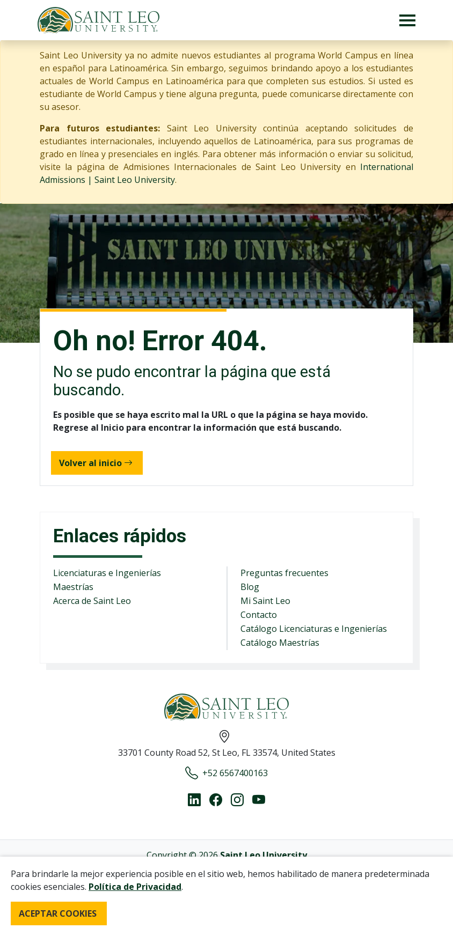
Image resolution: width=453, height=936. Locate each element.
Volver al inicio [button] (96, 462)
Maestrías (73, 587)
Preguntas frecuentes (284, 573)
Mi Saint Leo (265, 601)
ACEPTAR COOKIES (58, 913)
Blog (249, 587)
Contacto (258, 615)
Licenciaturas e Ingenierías (107, 573)
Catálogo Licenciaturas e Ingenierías (313, 629)
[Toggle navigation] (407, 20)
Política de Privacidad (135, 887)
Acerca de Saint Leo (92, 601)
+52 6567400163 (226, 773)
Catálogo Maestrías (279, 642)
